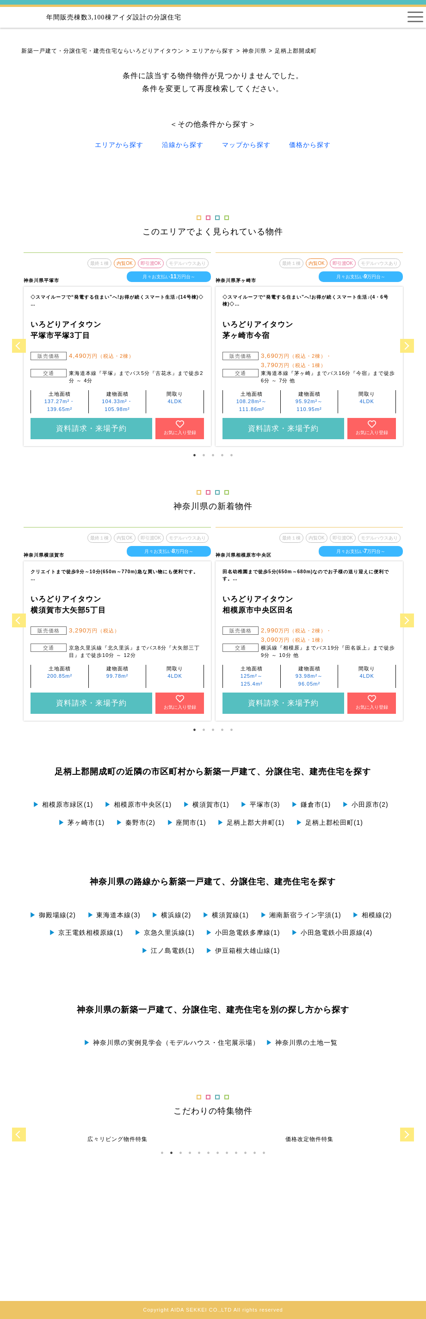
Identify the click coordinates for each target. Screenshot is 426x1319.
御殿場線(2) (53, 915)
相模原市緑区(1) (63, 804)
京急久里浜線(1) (165, 932)
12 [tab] (263, 1153)
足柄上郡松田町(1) (329, 822)
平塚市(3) (260, 804)
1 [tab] (194, 455)
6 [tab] (208, 1153)
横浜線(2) (171, 915)
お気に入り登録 (180, 427)
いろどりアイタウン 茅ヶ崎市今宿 (257, 329)
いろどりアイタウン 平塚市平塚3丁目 (66, 329)
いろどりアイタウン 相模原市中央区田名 (257, 604)
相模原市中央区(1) (138, 804)
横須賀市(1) (206, 804)
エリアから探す (213, 51)
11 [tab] (254, 1153)
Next (407, 346)
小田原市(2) (365, 804)
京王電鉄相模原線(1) (86, 932)
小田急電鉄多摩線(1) (243, 932)
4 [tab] (222, 455)
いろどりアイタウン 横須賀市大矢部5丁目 (68, 604)
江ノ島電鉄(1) (168, 950)
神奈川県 (254, 51)
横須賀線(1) (226, 915)
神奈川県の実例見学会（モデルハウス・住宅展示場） (171, 1042)
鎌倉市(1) (311, 804)
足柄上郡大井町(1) (250, 822)
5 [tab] (231, 455)
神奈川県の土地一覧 (302, 1042)
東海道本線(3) (114, 915)
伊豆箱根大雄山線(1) (243, 950)
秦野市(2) (135, 822)
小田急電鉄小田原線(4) (331, 932)
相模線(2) (372, 915)
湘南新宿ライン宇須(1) (300, 915)
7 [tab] (217, 1153)
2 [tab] (203, 455)
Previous (19, 346)
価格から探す (310, 144)
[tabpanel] (117, 349)
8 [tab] (226, 1153)
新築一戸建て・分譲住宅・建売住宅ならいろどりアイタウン (102, 51)
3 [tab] (212, 455)
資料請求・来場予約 (91, 428)
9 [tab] (236, 1153)
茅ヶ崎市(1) (81, 822)
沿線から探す (183, 144)
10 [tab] (245, 1153)
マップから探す (246, 144)
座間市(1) (186, 822)
